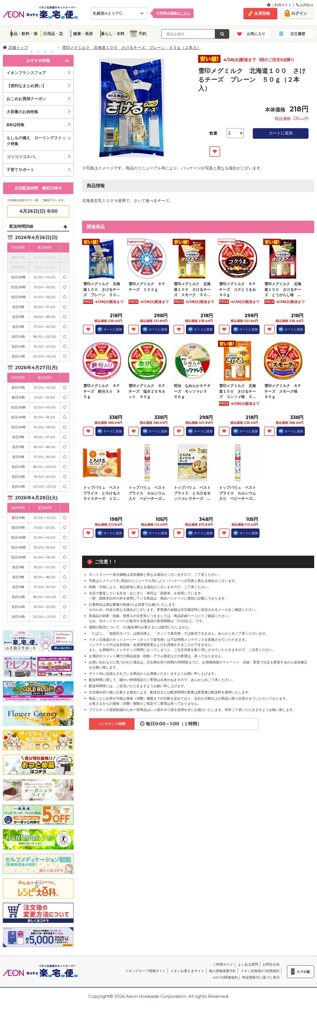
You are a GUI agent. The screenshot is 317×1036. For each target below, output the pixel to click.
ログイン (299, 13)
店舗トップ (15, 47)
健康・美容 (83, 33)
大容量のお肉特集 (22, 111)
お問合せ (305, 5)
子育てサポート (20, 169)
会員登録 (262, 13)
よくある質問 (248, 964)
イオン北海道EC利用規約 (260, 971)
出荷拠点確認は (173, 13)
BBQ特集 (15, 124)
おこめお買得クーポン (26, 98)
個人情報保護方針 (222, 971)
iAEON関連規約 (225, 977)
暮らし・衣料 (113, 33)
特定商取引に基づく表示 (261, 977)
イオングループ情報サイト (145, 971)
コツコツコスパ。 (22, 156)
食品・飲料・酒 (23, 33)
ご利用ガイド (279, 5)
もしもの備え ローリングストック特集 (36, 140)
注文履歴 (297, 33)
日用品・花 (53, 33)
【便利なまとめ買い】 (26, 85)
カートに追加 (281, 133)
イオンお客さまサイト (187, 971)
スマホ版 (303, 972)
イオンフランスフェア (26, 72)
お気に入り (256, 33)
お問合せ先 (271, 964)
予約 (142, 33)
